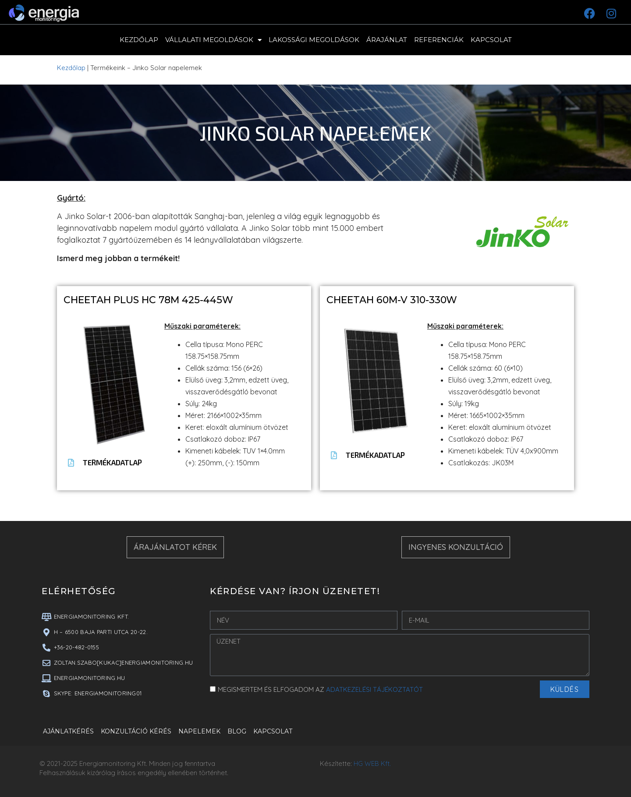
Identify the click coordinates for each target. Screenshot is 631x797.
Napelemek (199, 731)
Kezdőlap (139, 39)
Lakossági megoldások (314, 39)
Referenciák (439, 39)
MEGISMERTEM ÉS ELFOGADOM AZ (320, 689)
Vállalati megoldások (213, 40)
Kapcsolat (491, 39)
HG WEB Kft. (372, 763)
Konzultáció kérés (136, 731)
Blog (236, 731)
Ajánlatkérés (68, 731)
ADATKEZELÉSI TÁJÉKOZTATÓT (374, 689)
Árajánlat (386, 39)
